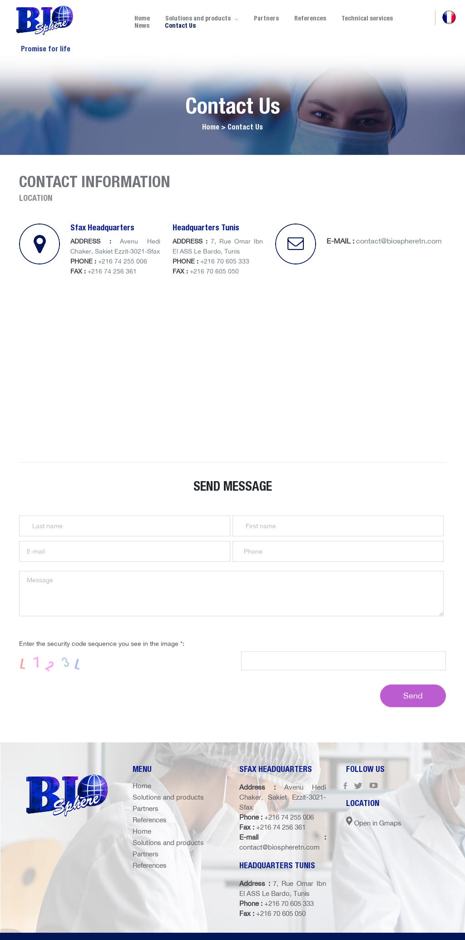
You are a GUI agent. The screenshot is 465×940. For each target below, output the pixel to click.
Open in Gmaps (373, 823)
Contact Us (180, 25)
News (141, 25)
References (310, 18)
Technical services (367, 18)
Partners (266, 18)
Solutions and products (168, 797)
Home (142, 786)
